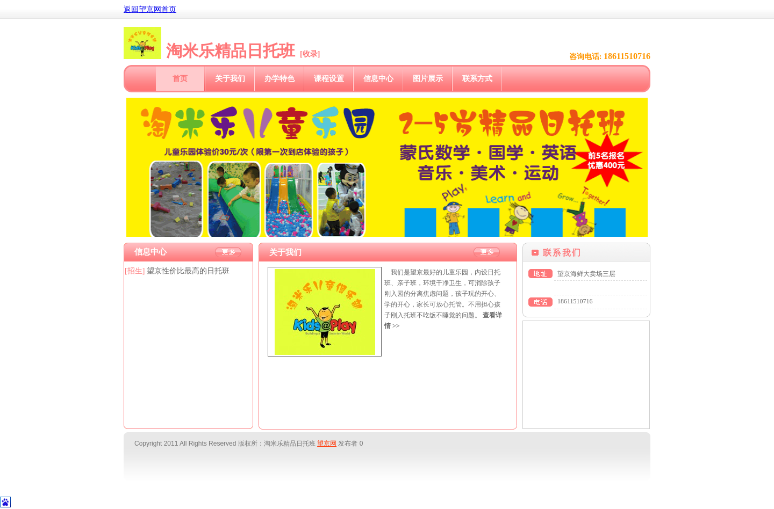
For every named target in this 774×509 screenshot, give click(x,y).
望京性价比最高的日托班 (188, 271)
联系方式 (477, 79)
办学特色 (279, 79)
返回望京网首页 (150, 9)
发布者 (347, 443)
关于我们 (230, 79)
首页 (180, 79)
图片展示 (428, 79)
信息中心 (378, 79)
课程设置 (329, 79)
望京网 (326, 443)
